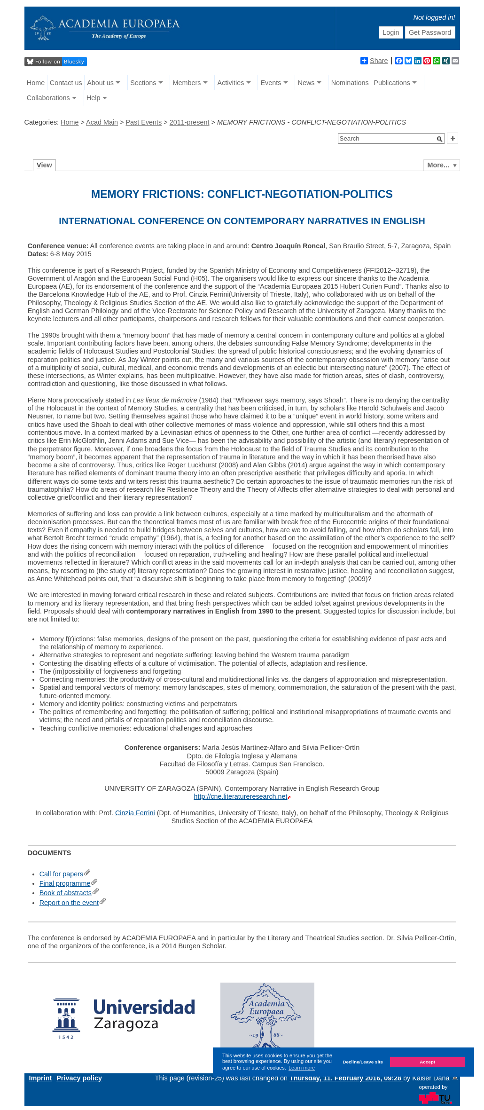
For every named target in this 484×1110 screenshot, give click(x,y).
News (306, 83)
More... (438, 165)
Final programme (65, 883)
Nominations (350, 83)
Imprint (40, 1078)
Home (36, 83)
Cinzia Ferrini (135, 813)
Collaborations (48, 98)
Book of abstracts (65, 893)
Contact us (66, 83)
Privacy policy (79, 1078)
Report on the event (69, 902)
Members (186, 83)
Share (374, 60)
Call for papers (61, 874)
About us (100, 83)
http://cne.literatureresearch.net (240, 796)
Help (93, 98)
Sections (143, 83)
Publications (392, 83)
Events (270, 83)
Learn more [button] (302, 1068)
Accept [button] (427, 1061)
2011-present (190, 122)
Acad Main (102, 122)
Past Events (144, 122)
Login (391, 32)
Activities (231, 83)
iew (44, 165)
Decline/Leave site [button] (363, 1061)
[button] (440, 139)
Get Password (430, 32)
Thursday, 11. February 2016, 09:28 (346, 1078)
